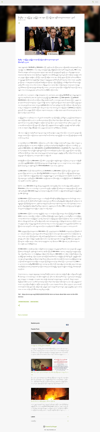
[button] (19, 23)
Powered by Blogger (50, 426)
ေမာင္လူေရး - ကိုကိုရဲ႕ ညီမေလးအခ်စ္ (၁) (40, 345)
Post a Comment (23, 315)
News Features (34, 301)
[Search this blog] (90, 2)
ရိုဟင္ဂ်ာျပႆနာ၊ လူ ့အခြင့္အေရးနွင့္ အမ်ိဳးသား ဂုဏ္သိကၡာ (43, 401)
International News (24, 301)
